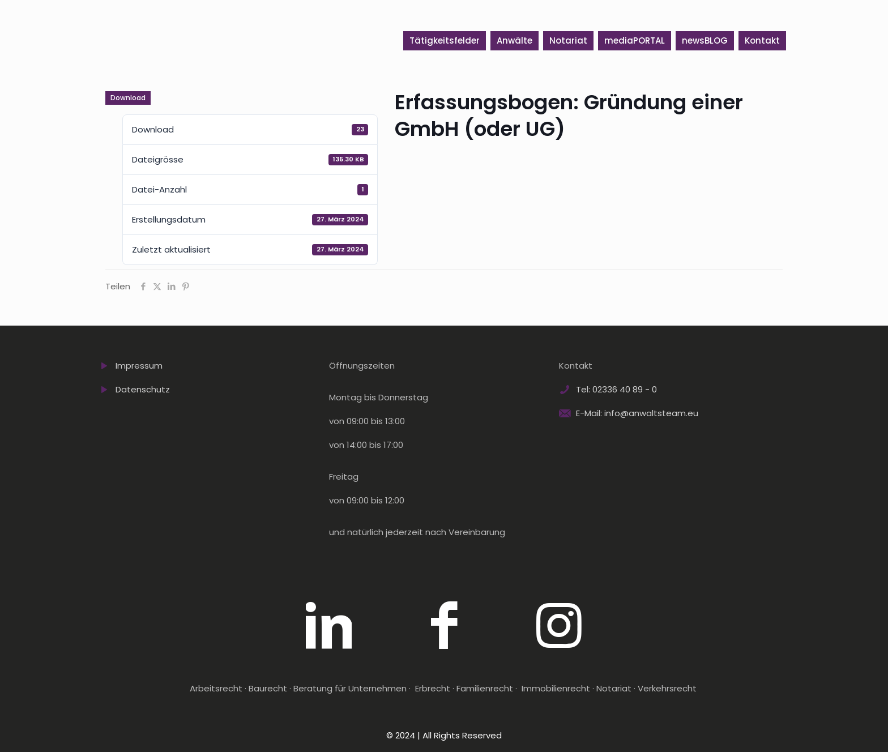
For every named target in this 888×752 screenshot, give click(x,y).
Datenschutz (143, 389)
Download (128, 97)
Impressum (139, 365)
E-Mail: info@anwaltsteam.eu (637, 413)
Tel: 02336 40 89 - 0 (616, 389)
